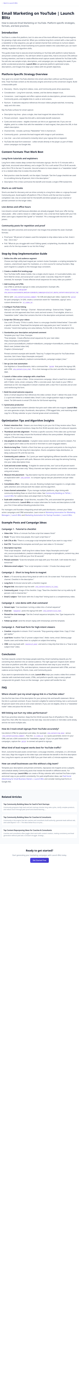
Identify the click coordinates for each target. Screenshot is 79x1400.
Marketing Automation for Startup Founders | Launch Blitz (48, 515)
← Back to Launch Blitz (10, 3)
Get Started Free (39, 860)
